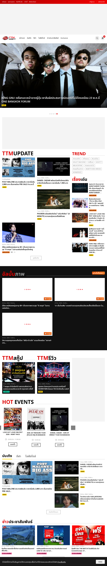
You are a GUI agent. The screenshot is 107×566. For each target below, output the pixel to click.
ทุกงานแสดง (11, 2)
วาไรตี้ (25, 2)
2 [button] (51, 113)
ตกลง (100, 562)
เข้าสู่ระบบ (92, 2)
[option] (53, 75)
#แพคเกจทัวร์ (89, 165)
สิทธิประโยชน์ (32, 2)
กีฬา (34, 38)
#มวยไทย (95, 159)
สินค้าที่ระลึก (19, 2)
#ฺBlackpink (77, 165)
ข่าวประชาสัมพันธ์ (53, 38)
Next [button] (73, 428)
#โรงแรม (86, 159)
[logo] (9, 38)
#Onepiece (77, 172)
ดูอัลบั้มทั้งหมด (98, 273)
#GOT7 (99, 162)
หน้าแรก (4, 2)
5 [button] (57, 113)
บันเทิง (29, 38)
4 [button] (55, 113)
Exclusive (64, 38)
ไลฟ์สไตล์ (41, 38)
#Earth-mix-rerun (93, 169)
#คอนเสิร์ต (76, 159)
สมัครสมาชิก (101, 2)
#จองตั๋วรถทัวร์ (78, 169)
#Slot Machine (79, 162)
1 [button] (50, 113)
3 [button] (53, 113)
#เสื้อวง (90, 162)
